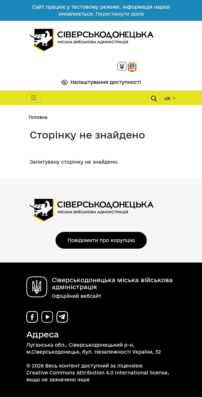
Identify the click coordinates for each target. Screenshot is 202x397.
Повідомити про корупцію (101, 240)
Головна (38, 117)
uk (168, 98)
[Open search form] (154, 98)
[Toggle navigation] (33, 98)
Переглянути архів (120, 13)
